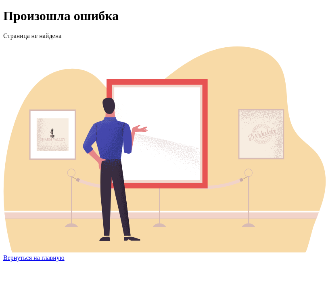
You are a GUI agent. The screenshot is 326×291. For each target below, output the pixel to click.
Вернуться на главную (34, 257)
